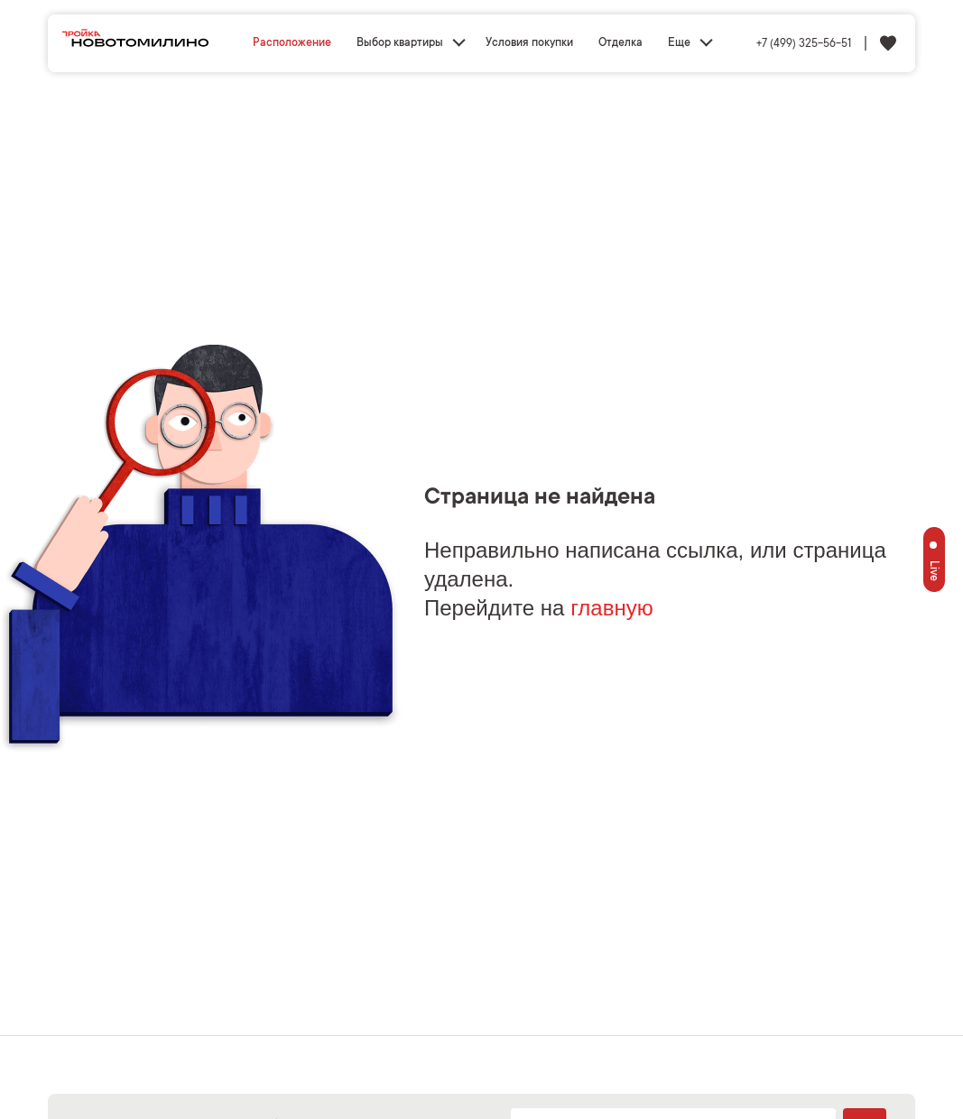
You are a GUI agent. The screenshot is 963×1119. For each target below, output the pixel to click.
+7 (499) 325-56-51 (803, 44)
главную (611, 608)
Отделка (620, 43)
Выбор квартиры (399, 43)
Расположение (292, 43)
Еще (679, 43)
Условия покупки (529, 43)
